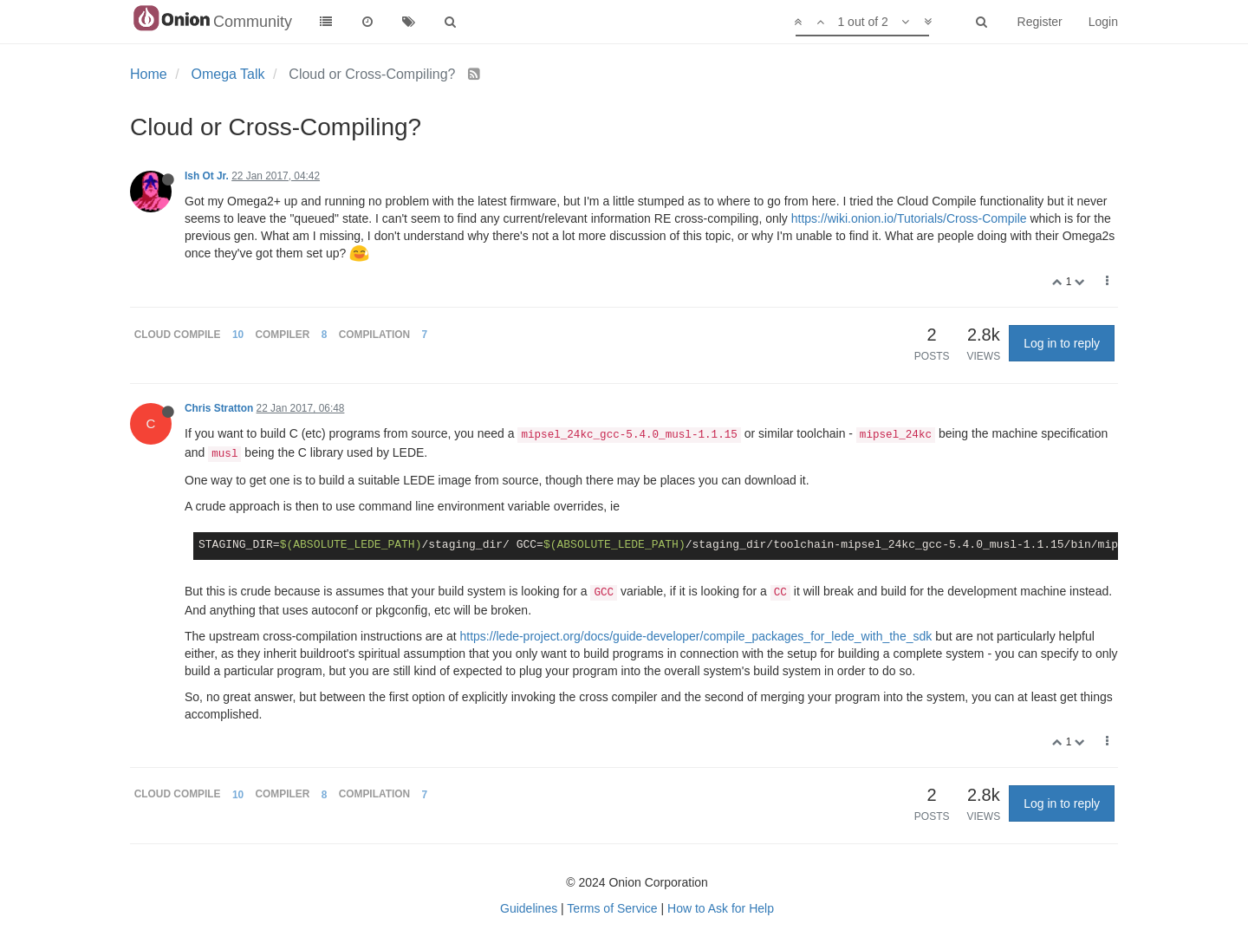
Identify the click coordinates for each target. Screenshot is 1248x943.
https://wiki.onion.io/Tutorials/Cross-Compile (909, 218)
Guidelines (528, 908)
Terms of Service (612, 908)
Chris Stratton (219, 408)
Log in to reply (1062, 343)
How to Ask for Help (720, 908)
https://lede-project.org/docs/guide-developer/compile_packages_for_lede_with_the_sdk (695, 636)
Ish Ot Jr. (207, 176)
